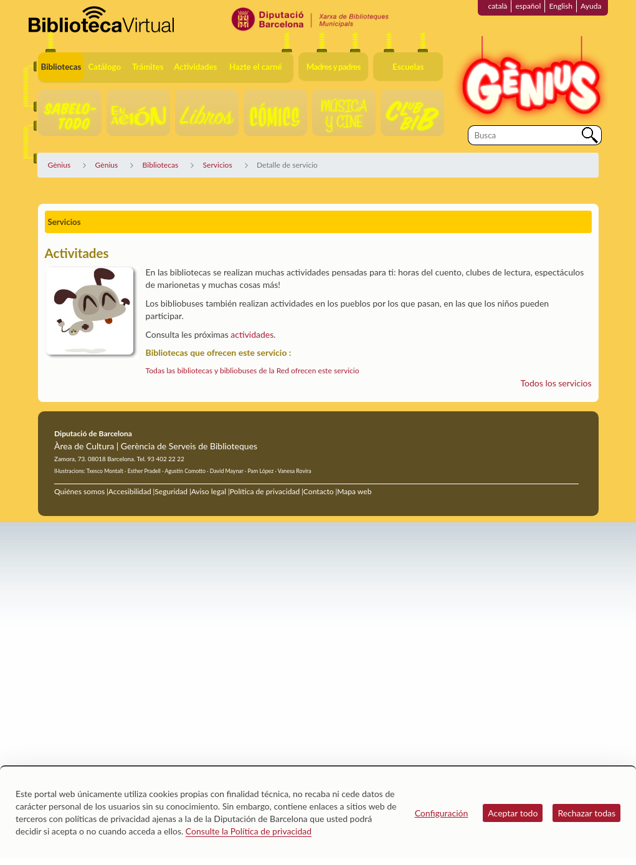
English (560, 6)
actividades (251, 334)
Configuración (441, 813)
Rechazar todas (586, 813)
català (497, 6)
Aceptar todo (513, 813)
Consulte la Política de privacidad (248, 831)
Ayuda (591, 6)
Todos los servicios (556, 383)
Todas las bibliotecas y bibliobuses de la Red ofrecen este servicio (252, 370)
